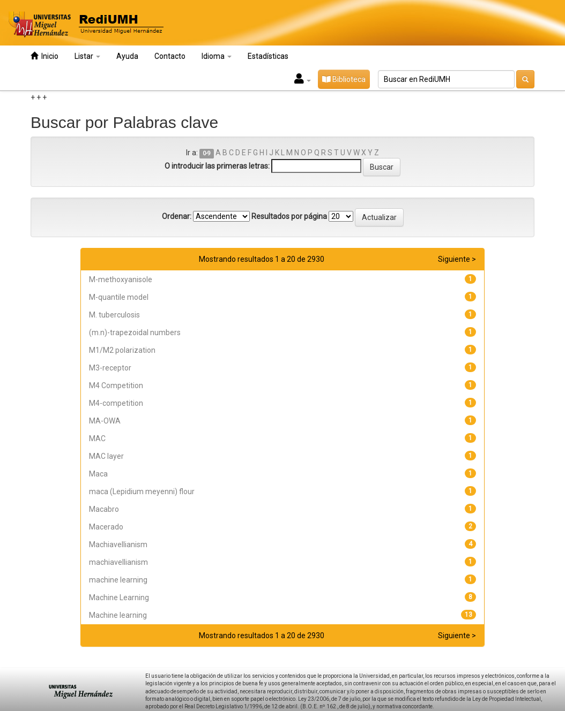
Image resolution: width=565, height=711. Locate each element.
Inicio (44, 55)
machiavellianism (118, 562)
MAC (97, 438)
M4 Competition (116, 385)
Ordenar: (176, 216)
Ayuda (127, 56)
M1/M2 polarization (122, 350)
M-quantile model (118, 297)
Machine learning (118, 615)
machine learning (118, 580)
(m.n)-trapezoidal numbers (135, 332)
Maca (98, 474)
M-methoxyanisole (120, 279)
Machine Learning (119, 597)
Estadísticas (268, 56)
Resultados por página (289, 216)
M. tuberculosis (114, 315)
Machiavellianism (118, 544)
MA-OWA (105, 421)
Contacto (169, 56)
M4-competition (116, 403)
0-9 (207, 153)
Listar (87, 56)
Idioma (217, 56)
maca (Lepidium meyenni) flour (142, 491)
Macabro (104, 509)
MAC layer (106, 456)
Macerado (106, 527)
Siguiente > (457, 259)
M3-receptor (110, 368)
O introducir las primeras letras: (217, 166)
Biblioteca (344, 79)
